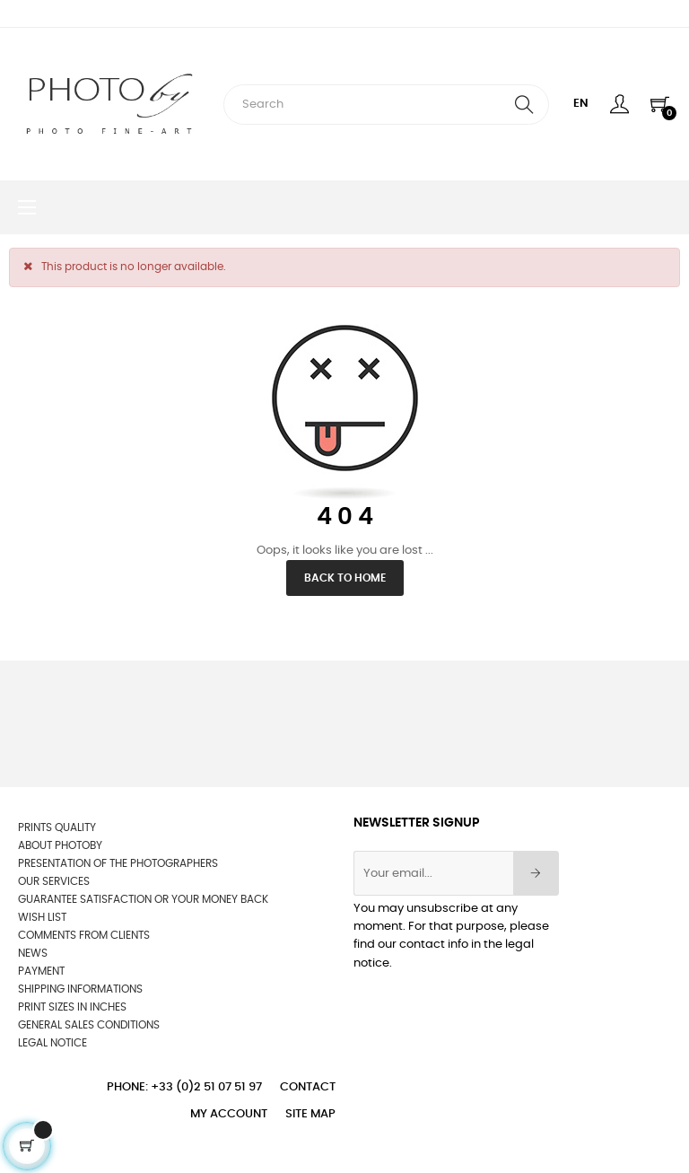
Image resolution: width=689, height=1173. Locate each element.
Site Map (310, 1114)
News (33, 953)
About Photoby (60, 845)
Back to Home (345, 578)
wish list (42, 917)
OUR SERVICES (54, 881)
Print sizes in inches (72, 1007)
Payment (41, 971)
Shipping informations (80, 989)
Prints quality (57, 827)
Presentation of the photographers (118, 863)
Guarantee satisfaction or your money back (143, 899)
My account (228, 1114)
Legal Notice (52, 1042)
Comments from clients (84, 935)
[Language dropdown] (581, 104)
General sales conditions (89, 1025)
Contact (308, 1087)
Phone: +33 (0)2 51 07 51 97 (184, 1087)
